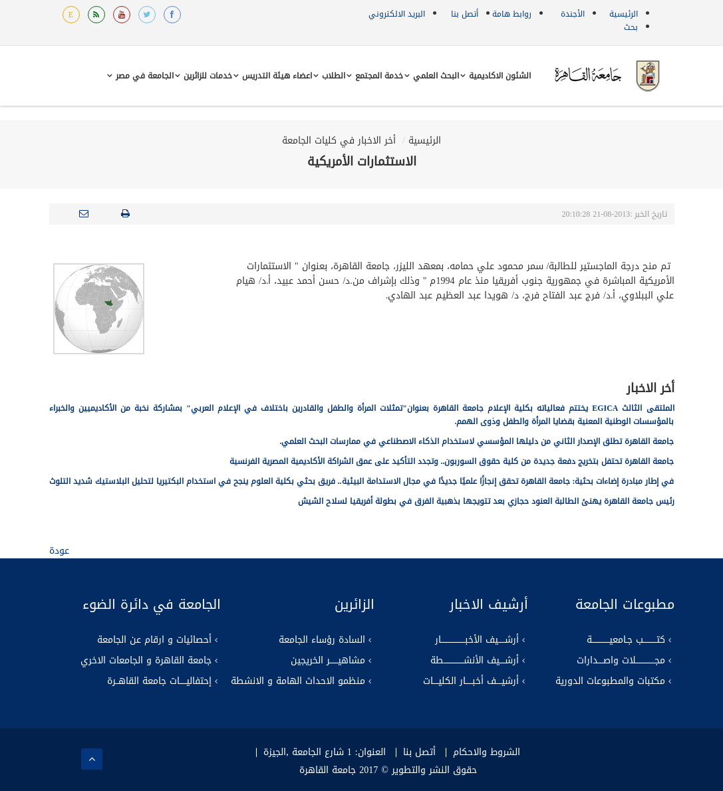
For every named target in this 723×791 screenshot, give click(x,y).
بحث (631, 27)
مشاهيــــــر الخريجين (328, 660)
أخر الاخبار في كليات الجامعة (339, 141)
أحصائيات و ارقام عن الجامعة (154, 640)
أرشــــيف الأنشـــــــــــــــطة (474, 660)
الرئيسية (623, 14)
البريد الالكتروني (396, 14)
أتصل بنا (464, 14)
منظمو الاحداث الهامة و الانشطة (298, 681)
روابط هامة (511, 14)
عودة (59, 551)
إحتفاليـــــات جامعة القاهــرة (159, 681)
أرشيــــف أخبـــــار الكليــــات (471, 681)
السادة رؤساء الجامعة (322, 640)
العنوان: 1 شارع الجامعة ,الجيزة (324, 752)
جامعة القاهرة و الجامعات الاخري (146, 660)
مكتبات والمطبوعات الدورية (610, 681)
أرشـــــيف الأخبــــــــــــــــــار (477, 640)
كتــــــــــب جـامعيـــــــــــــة (626, 640)
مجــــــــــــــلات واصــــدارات (621, 660)
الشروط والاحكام (486, 752)
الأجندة (573, 14)
